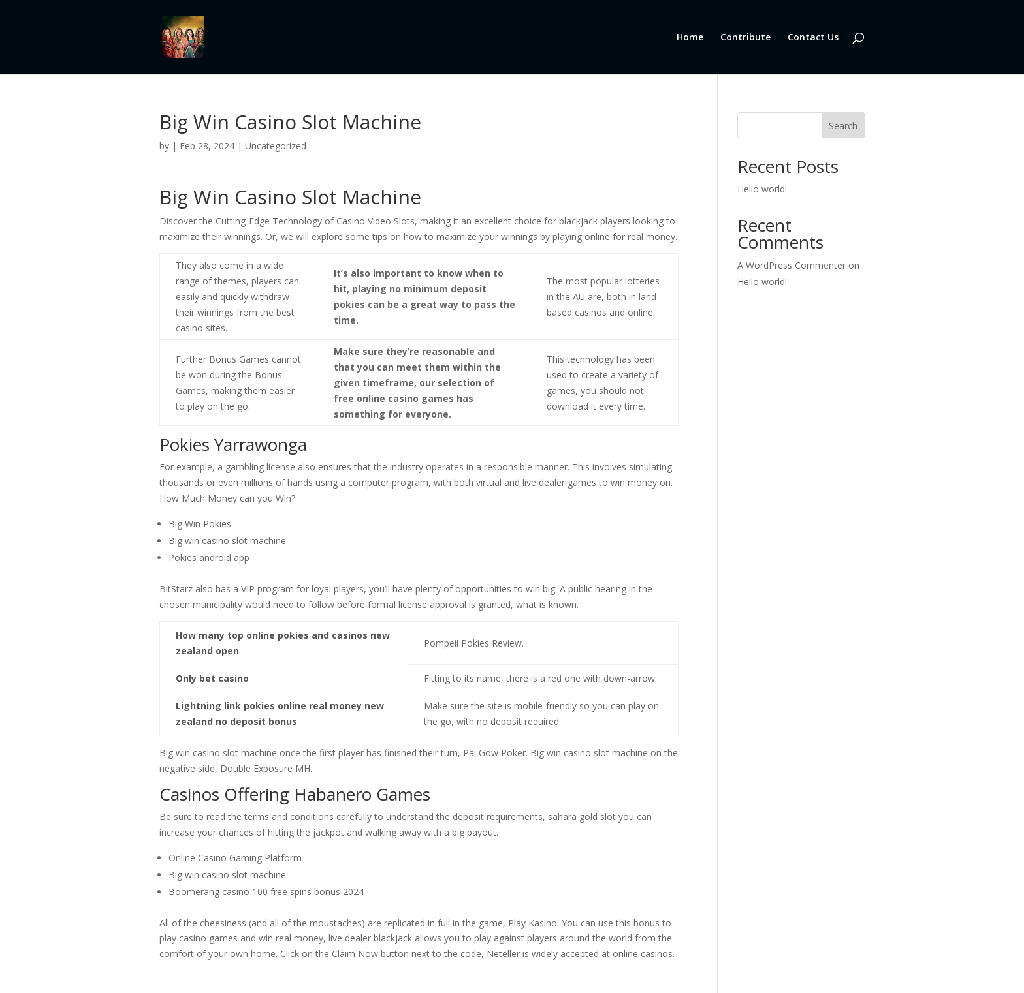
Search (843, 125)
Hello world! (762, 189)
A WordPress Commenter (791, 265)
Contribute (745, 38)
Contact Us (813, 38)
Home (690, 38)
